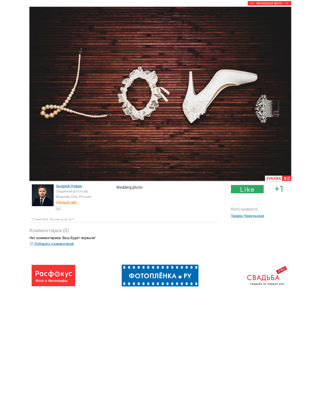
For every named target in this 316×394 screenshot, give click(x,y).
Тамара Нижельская (247, 216)
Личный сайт (66, 202)
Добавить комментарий (54, 244)
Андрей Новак (69, 186)
